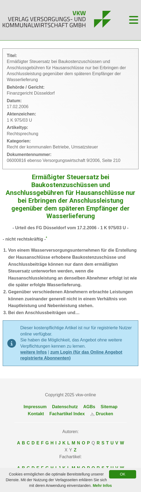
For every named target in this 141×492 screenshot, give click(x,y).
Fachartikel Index (67, 413)
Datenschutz (65, 406)
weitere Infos (33, 352)
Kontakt (36, 413)
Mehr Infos (102, 485)
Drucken (101, 413)
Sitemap (109, 406)
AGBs (89, 406)
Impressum (35, 406)
